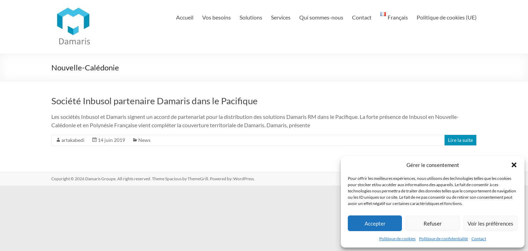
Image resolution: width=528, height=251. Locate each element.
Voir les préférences (490, 223)
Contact (478, 238)
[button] (514, 164)
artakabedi (73, 140)
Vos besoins (216, 17)
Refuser (433, 223)
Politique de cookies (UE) (447, 17)
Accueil (184, 17)
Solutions (251, 17)
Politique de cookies (397, 238)
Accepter (375, 223)
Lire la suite (460, 140)
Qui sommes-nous (321, 17)
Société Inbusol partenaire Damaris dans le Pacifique (154, 100)
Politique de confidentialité (443, 238)
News (144, 140)
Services (281, 17)
